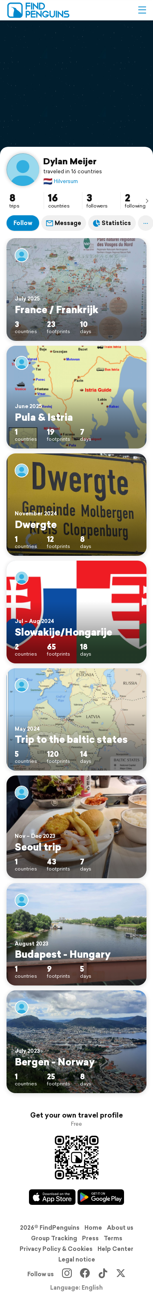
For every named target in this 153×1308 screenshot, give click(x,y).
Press (90, 1238)
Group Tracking (54, 1238)
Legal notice (76, 1259)
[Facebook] (85, 1274)
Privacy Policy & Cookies (56, 1249)
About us (120, 1228)
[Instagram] (67, 1274)
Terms (113, 1238)
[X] (121, 1274)
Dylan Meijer (70, 161)
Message (63, 223)
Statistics (112, 223)
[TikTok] (103, 1274)
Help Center (115, 1249)
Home (93, 1228)
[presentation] (147, 201)
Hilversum (60, 181)
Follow (22, 223)
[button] (142, 10)
